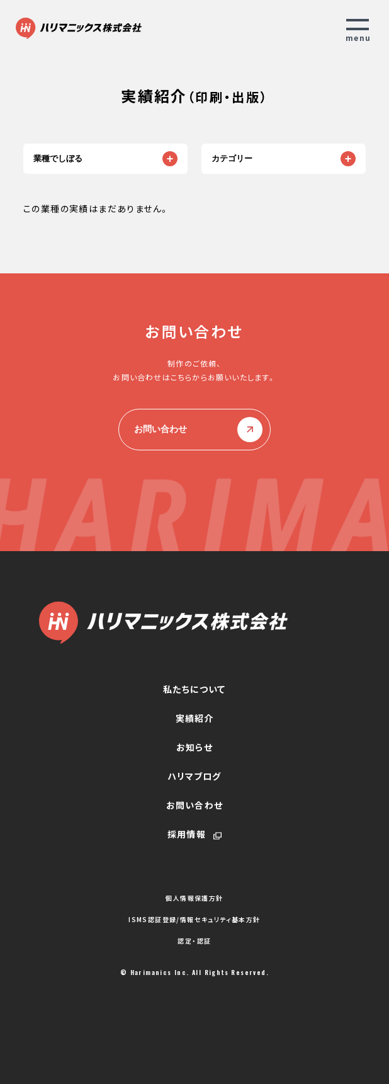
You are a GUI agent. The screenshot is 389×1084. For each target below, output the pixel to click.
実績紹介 (195, 718)
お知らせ (194, 747)
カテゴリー (231, 158)
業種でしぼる (57, 158)
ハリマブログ (194, 776)
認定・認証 (194, 941)
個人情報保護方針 (194, 898)
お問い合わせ (194, 429)
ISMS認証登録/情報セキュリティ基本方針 (194, 919)
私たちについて (194, 689)
